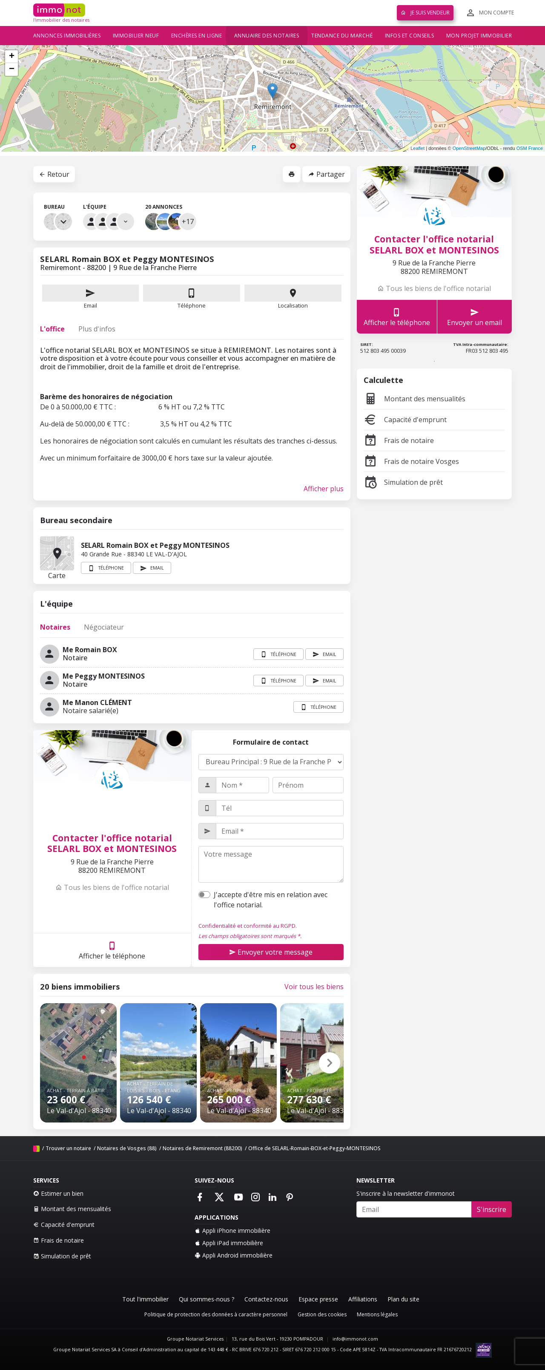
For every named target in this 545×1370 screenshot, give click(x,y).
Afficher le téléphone (112, 950)
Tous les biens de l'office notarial (112, 887)
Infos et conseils (409, 35)
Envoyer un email (474, 317)
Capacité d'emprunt (405, 419)
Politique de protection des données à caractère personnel (215, 1314)
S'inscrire (491, 1209)
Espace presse (318, 1299)
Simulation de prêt (403, 482)
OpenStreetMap (469, 148)
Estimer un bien (58, 1193)
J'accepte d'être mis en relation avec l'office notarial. (270, 899)
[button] (329, 1063)
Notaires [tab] (55, 627)
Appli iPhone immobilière (232, 1230)
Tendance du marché (342, 35)
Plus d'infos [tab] (96, 329)
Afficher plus (324, 488)
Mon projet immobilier (479, 35)
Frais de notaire (399, 440)
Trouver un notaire (68, 1148)
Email (90, 297)
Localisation (292, 297)
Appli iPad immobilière (229, 1243)
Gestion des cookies (322, 1314)
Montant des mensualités (414, 399)
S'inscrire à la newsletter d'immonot (405, 1193)
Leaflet (417, 148)
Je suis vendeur (425, 12)
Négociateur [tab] (104, 627)
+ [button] (11, 56)
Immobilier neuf (136, 35)
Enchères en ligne (196, 35)
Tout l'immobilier (145, 1299)
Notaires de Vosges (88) (127, 1148)
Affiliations (362, 1299)
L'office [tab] (52, 329)
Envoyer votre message (271, 952)
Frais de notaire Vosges (411, 461)
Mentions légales (377, 1314)
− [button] (11, 69)
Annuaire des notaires (266, 35)
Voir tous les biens (314, 986)
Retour (54, 174)
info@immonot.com (355, 1339)
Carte (57, 553)
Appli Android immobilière (233, 1255)
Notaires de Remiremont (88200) (202, 1148)
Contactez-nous (266, 1299)
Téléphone (192, 305)
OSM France (529, 148)
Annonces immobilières (67, 35)
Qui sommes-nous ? (206, 1299)
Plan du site (403, 1299)
